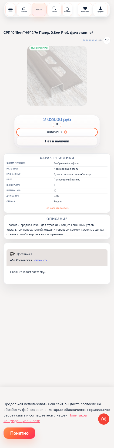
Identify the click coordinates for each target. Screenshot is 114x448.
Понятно (19, 433)
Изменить (40, 260)
